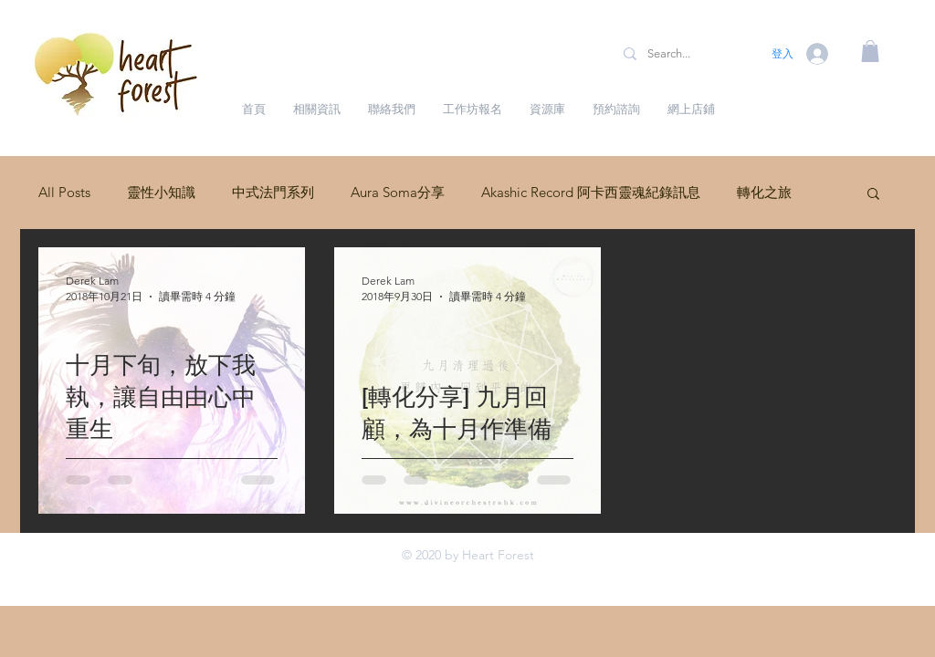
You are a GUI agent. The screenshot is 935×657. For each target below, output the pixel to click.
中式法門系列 (273, 192)
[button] (870, 51)
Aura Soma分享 (398, 192)
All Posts (64, 192)
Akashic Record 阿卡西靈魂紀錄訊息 (590, 192)
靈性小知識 (161, 192)
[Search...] (683, 53)
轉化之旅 (764, 192)
